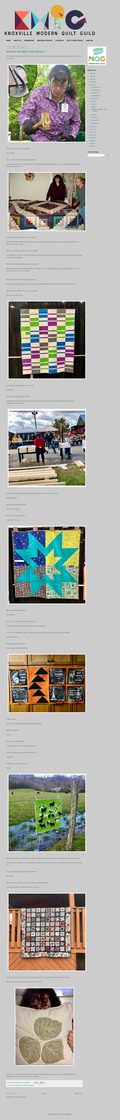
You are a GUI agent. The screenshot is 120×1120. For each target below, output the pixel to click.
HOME (8, 40)
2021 (13, 1085)
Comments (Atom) (21, 1097)
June (93, 104)
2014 (91, 143)
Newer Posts (11, 1093)
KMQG (17, 1085)
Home (45, 1093)
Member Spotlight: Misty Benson (25, 51)
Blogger (68, 1114)
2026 (91, 73)
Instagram (35, 1074)
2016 (91, 138)
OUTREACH (59, 40)
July (93, 101)
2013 (91, 146)
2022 (91, 82)
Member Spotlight (28, 1085)
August (94, 98)
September (95, 95)
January (94, 123)
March (94, 117)
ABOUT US (17, 40)
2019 (91, 129)
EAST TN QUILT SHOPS (75, 40)
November (95, 90)
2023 (91, 79)
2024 (91, 76)
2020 (91, 127)
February (95, 120)
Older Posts (78, 1093)
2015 (91, 141)
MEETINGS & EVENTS (44, 40)
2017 (91, 135)
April (93, 115)
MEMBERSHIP (29, 40)
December (95, 87)
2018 (91, 132)
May (21, 1085)
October (94, 93)
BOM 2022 (89, 40)
